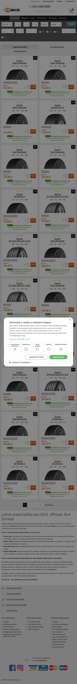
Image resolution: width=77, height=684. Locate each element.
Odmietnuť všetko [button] (36, 357)
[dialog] (38, 342)
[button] (38, 339)
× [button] (70, 320)
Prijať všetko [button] (58, 357)
